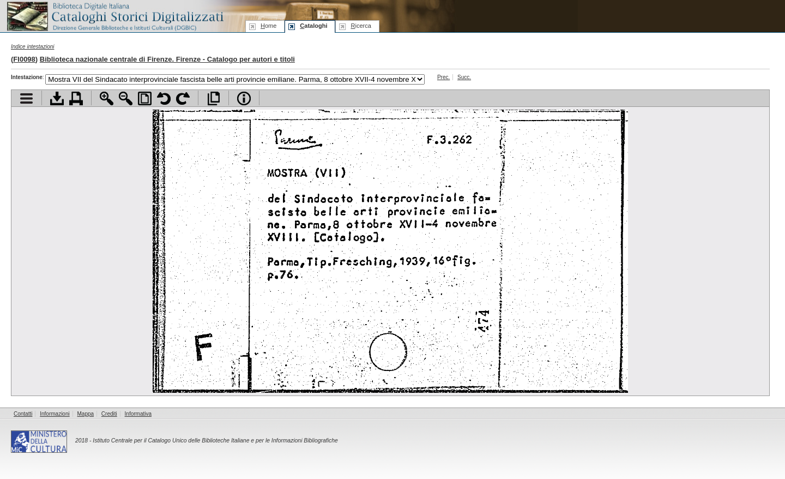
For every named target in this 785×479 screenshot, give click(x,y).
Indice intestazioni (33, 47)
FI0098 (24, 59)
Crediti (109, 414)
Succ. (464, 77)
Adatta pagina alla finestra (145, 98)
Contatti (23, 414)
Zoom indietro (125, 98)
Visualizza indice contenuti (26, 98)
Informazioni (54, 414)
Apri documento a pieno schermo (213, 98)
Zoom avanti (106, 98)
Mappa (85, 414)
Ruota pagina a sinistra (164, 98)
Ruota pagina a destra (183, 98)
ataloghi (313, 25)
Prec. (443, 77)
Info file (244, 98)
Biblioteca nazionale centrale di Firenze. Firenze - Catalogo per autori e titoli (167, 59)
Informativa (138, 414)
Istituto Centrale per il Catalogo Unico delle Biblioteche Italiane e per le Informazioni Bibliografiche (215, 441)
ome (268, 25)
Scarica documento (57, 98)
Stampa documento (76, 98)
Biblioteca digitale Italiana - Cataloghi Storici (114, 15)
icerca (361, 25)
